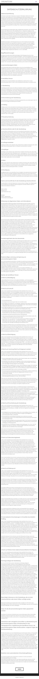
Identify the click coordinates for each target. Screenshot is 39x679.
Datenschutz (22, 677)
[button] (19, 669)
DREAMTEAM (6, 2)
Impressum (17, 677)
